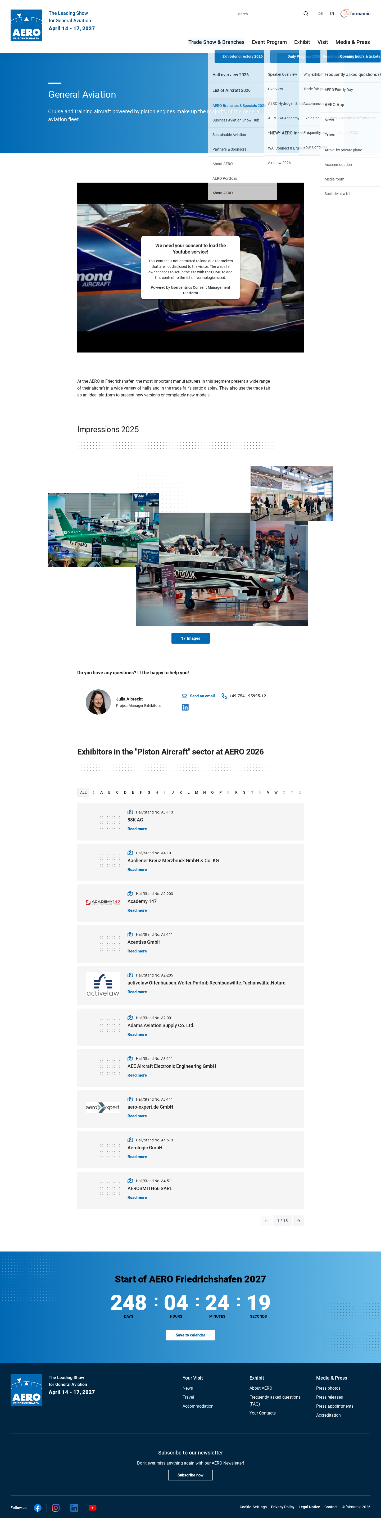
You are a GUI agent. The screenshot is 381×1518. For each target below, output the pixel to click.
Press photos (328, 1388)
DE (320, 13)
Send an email (202, 696)
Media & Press (352, 42)
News (188, 1388)
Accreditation (328, 1415)
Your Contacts (263, 1413)
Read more (137, 828)
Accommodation (198, 1406)
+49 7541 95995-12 (248, 696)
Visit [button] (323, 42)
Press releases (329, 1397)
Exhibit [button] (302, 42)
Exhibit (257, 1378)
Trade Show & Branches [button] (216, 42)
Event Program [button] (269, 42)
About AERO (261, 1388)
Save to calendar (190, 1335)
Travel (188, 1397)
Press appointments (334, 1406)
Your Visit (193, 1378)
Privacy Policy (282, 1507)
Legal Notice (309, 1507)
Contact (331, 1507)
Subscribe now (190, 1475)
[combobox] (272, 13)
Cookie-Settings (253, 1507)
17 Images (190, 638)
